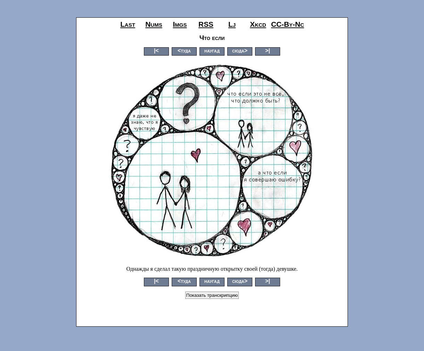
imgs (180, 24)
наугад (212, 51)
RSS (205, 24)
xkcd (258, 24)
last (127, 24)
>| (267, 51)
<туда (184, 51)
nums (153, 24)
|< (156, 51)
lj (232, 24)
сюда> (239, 51)
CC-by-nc (287, 24)
